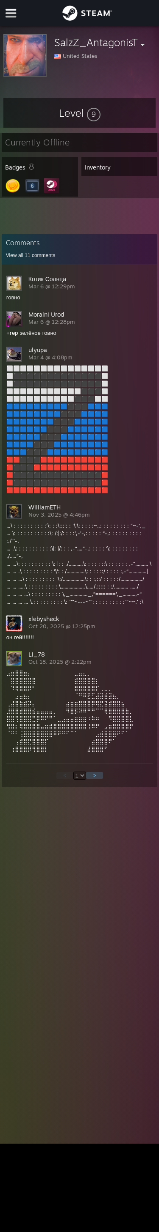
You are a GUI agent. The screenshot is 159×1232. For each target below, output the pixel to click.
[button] (79, 112)
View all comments (31, 255)
